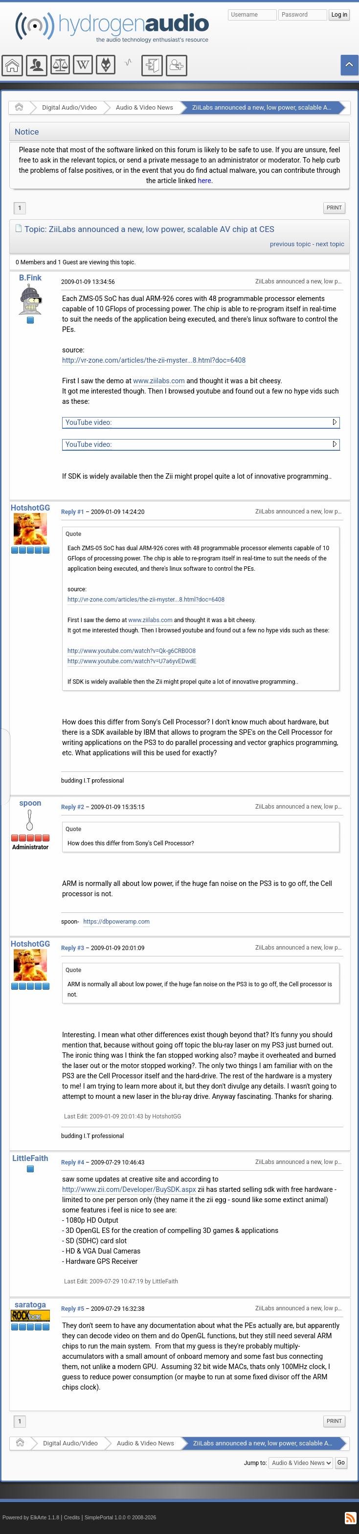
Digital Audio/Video (69, 107)
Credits (72, 1517)
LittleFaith (30, 1158)
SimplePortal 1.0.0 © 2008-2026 (120, 1517)
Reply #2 (72, 807)
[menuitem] (334, 208)
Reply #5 (72, 1308)
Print (334, 208)
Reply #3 (72, 948)
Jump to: (255, 1463)
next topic (330, 244)
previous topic (290, 244)
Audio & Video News (144, 107)
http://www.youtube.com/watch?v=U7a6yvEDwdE (131, 661)
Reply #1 (72, 512)
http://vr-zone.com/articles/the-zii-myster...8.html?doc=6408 (154, 360)
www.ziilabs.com (159, 381)
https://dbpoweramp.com (116, 921)
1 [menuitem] (20, 208)
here (204, 181)
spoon (30, 803)
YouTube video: (89, 422)
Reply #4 (72, 1162)
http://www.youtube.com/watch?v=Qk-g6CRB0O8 (131, 651)
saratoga (30, 1304)
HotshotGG (30, 507)
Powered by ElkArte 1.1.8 (30, 1517)
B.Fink (30, 277)
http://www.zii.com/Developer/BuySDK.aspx (129, 1189)
